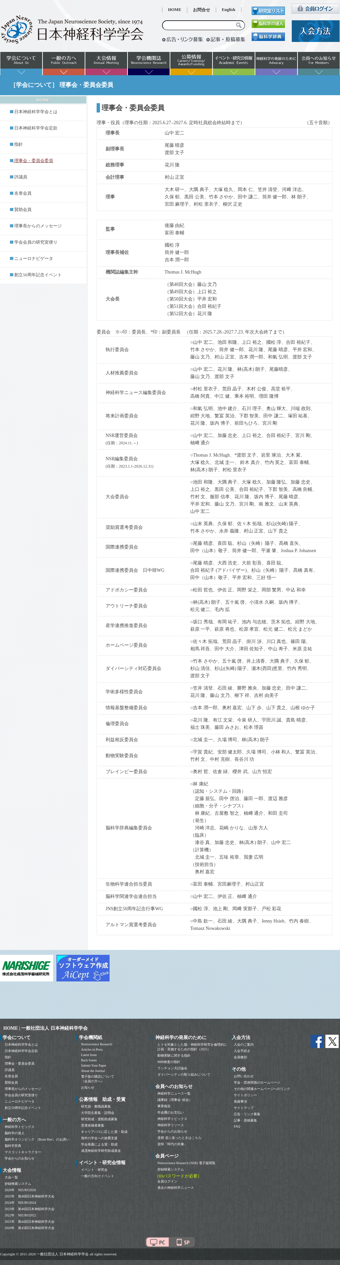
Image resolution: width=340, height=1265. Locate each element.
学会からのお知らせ (20, 1158)
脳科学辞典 (13, 1146)
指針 (18, 144)
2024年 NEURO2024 (20, 1202)
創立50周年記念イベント (38, 275)
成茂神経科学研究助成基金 (101, 1151)
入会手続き (242, 1051)
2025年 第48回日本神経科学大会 (29, 1196)
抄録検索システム (18, 1183)
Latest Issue (89, 1055)
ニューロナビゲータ (33, 258)
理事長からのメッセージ (38, 226)
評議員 (20, 177)
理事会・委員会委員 (20, 1063)
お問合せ (201, 10)
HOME (174, 9)
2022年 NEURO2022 (20, 1215)
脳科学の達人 (15, 1133)
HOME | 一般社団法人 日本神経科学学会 (45, 1028)
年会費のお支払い (170, 1112)
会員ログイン (167, 1181)
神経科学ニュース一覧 (174, 1093)
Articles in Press (92, 1049)
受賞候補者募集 (92, 1125)
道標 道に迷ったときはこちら (179, 1138)
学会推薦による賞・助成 (99, 1144)
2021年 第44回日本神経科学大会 (29, 1221)
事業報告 (164, 1106)
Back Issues (89, 1060)
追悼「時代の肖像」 (172, 1144)
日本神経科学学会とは (35, 111)
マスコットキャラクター (23, 1152)
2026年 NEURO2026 (20, 1190)
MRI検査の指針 (168, 1062)
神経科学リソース (170, 1125)
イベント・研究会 (94, 1169)
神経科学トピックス (20, 1127)
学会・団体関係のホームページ (257, 1082)
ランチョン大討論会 (172, 1068)
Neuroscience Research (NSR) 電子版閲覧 (186, 1163)
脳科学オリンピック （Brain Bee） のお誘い (37, 1139)
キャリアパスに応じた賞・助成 (104, 1132)
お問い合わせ (244, 1076)
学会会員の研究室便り (35, 242)
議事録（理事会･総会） (174, 1100)
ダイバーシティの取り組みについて (184, 1074)
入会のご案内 (244, 1044)
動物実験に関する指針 (174, 1055)
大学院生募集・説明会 (97, 1113)
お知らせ (87, 1087)
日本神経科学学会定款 (35, 128)
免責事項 (240, 1101)
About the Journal (93, 1071)
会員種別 (240, 1057)
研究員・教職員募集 (96, 1106)
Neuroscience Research (96, 1044)
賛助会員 (23, 209)
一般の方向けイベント (97, 1176)
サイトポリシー (245, 1095)
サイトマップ (244, 1108)
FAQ (237, 1126)
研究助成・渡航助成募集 (99, 1119)
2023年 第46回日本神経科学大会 (29, 1209)
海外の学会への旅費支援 (99, 1138)
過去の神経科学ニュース (175, 1187)
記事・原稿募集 (245, 1120)
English (228, 9)
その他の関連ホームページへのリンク (262, 1089)
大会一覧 (11, 1177)
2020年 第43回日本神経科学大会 (29, 1228)
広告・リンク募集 (247, 1114)
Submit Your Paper (93, 1065)
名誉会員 (23, 193)
